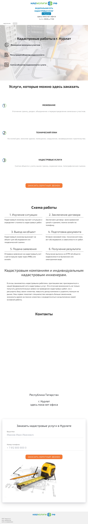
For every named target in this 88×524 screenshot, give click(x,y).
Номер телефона (13, 444)
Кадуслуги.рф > (7, 23)
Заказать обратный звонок (44, 185)
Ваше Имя (11, 432)
